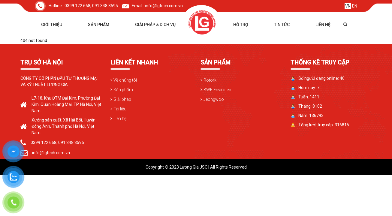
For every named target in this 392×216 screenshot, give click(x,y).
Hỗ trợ (240, 24)
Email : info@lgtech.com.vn (152, 5)
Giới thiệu (51, 24)
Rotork (210, 80)
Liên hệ (322, 24)
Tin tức (282, 24)
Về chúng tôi (125, 80)
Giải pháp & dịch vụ (155, 24)
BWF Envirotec (217, 89)
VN (348, 6)
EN (354, 6)
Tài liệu (119, 108)
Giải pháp (122, 99)
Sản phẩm (98, 24)
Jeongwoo (214, 99)
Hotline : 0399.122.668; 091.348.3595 (76, 5)
